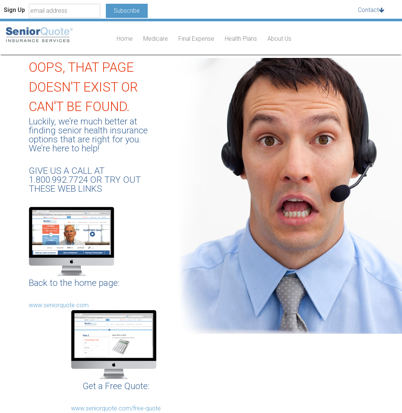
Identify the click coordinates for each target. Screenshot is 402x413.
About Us (279, 38)
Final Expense (196, 38)
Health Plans (241, 38)
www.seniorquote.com (59, 305)
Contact (368, 9)
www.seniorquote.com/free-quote (116, 408)
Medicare (155, 38)
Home (125, 38)
